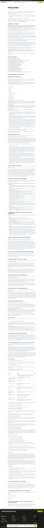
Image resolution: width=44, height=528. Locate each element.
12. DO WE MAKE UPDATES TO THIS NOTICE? (14, 69)
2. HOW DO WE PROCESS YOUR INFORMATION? (14, 59)
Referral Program (24, 518)
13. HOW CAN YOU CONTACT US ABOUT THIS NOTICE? (15, 70)
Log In (37, 2)
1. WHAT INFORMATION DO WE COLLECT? (13, 58)
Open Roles (24, 517)
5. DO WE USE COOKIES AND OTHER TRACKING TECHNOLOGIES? (17, 62)
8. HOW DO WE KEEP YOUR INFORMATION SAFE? (14, 65)
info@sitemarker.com (23, 21)
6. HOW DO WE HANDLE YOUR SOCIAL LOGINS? (14, 63)
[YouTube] (6, 521)
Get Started (40, 2)
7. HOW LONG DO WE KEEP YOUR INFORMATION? (14, 64)
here (22, 30)
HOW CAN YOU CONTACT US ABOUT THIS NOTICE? (23, 312)
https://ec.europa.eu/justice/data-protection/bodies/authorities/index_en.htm (25, 305)
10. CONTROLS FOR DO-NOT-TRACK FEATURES (14, 67)
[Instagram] (4, 521)
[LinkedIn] (1, 521)
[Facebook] (5, 521)
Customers (19, 2)
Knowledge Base (14, 519)
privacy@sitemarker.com (11, 50)
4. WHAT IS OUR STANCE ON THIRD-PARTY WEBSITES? (15, 61)
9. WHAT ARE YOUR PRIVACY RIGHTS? (13, 66)
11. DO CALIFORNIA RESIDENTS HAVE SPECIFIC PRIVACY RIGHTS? (17, 68)
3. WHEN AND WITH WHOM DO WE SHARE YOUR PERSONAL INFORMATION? (18, 60)
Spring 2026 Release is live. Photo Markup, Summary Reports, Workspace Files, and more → (22, 0)
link (14, 223)
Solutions (15, 2)
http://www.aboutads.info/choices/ (28, 329)
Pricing (27, 2)
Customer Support (14, 518)
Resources (23, 2)
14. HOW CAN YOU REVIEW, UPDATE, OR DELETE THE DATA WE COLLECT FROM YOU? (19, 71)
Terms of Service (24, 519)
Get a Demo (40, 511)
